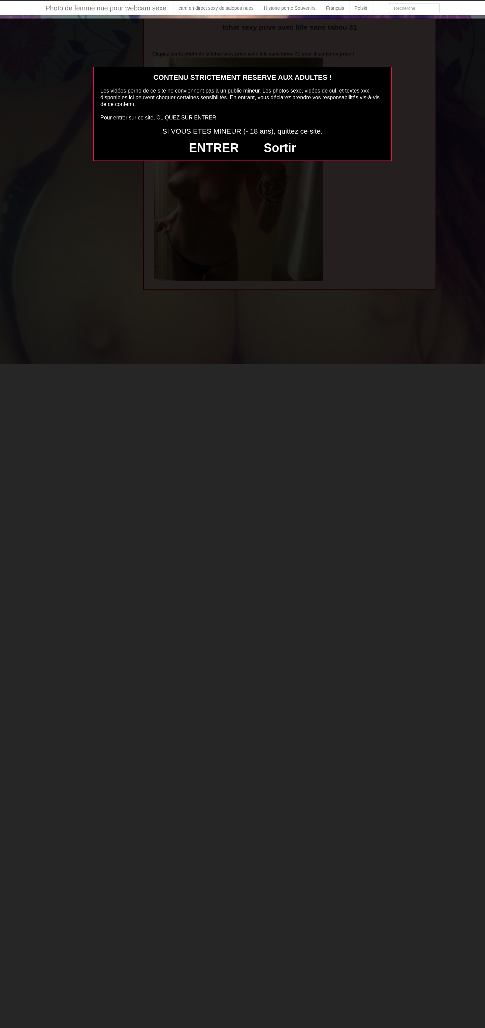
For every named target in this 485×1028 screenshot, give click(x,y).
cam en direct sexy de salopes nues (216, 8)
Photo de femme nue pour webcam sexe (105, 8)
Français (335, 8)
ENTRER (214, 148)
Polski (361, 8)
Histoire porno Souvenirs (290, 8)
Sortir (280, 148)
